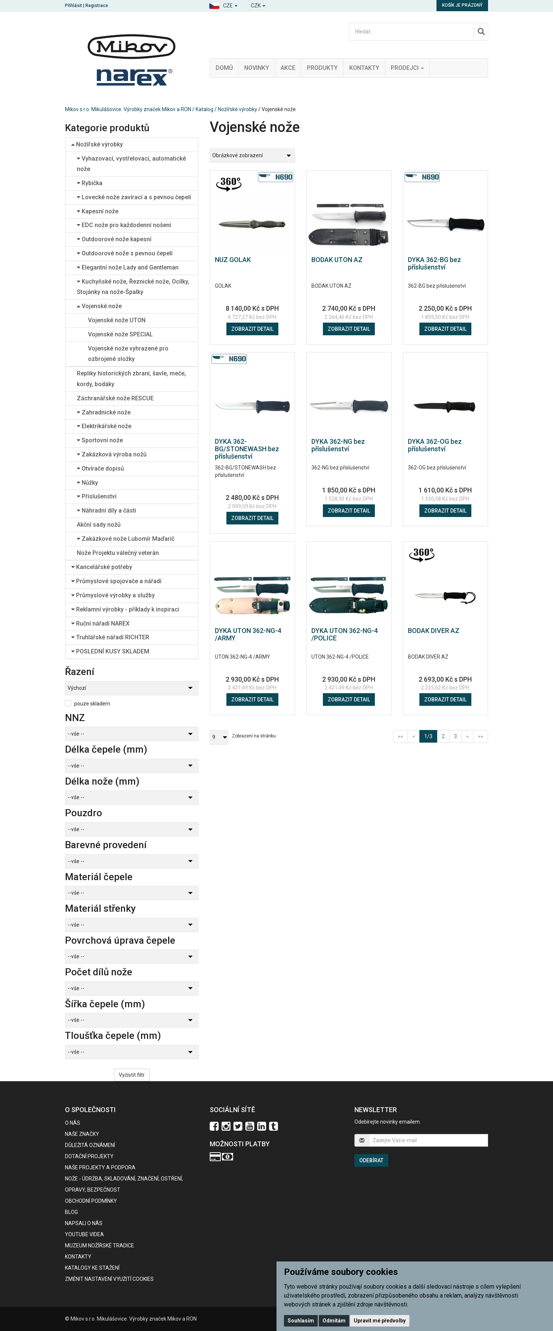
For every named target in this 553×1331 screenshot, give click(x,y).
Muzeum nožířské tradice (99, 1245)
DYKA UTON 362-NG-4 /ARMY (248, 634)
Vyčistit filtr (132, 1075)
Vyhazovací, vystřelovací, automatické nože (131, 164)
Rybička (89, 183)
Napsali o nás (83, 1223)
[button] (223, 4)
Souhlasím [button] (301, 1321)
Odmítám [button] (334, 1321)
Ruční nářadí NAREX (100, 623)
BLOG (71, 1212)
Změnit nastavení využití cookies (109, 1279)
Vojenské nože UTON (116, 320)
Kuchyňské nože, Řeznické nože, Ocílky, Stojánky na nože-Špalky (133, 287)
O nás (72, 1123)
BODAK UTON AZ (337, 260)
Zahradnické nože (104, 412)
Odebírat (371, 1160)
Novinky (256, 67)
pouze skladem (92, 704)
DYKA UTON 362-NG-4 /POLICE (344, 634)
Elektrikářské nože (104, 426)
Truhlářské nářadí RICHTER (110, 637)
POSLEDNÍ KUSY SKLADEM (110, 651)
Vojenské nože (99, 306)
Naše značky (82, 1134)
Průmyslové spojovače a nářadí (116, 581)
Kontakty (364, 67)
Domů (224, 67)
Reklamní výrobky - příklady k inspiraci (125, 609)
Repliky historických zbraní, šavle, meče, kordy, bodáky (131, 379)
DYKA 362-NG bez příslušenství (338, 445)
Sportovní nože (100, 440)
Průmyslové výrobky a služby (113, 595)
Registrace (96, 5)
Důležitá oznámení (90, 1145)
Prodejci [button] (407, 67)
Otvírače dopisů (100, 468)
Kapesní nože (97, 211)
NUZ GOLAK (233, 260)
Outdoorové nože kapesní (114, 239)
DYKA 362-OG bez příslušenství (435, 445)
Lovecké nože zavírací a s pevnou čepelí (134, 197)
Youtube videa (84, 1234)
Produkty (322, 67)
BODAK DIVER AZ (433, 630)
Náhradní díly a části (106, 510)
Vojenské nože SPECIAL (120, 334)
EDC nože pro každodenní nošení (124, 225)
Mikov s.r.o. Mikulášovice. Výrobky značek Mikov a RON (128, 109)
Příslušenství (97, 496)
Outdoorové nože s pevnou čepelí (125, 253)
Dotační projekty (89, 1156)
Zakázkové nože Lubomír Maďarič (125, 538)
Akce (288, 67)
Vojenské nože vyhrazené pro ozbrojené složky (128, 354)
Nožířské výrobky (237, 109)
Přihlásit (73, 5)
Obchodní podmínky (91, 1201)
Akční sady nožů (99, 524)
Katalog (204, 109)
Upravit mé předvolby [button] (380, 1321)
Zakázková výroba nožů (112, 454)
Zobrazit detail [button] (252, 329)
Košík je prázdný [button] (462, 5)
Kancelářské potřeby (101, 567)
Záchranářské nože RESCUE (115, 398)
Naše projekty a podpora (100, 1167)
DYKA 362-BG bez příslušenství (434, 263)
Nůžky (87, 482)
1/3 (430, 735)
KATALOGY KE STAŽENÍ (92, 1268)
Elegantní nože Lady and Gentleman (128, 267)
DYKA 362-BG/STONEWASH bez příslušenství (247, 448)
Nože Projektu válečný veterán (118, 552)
